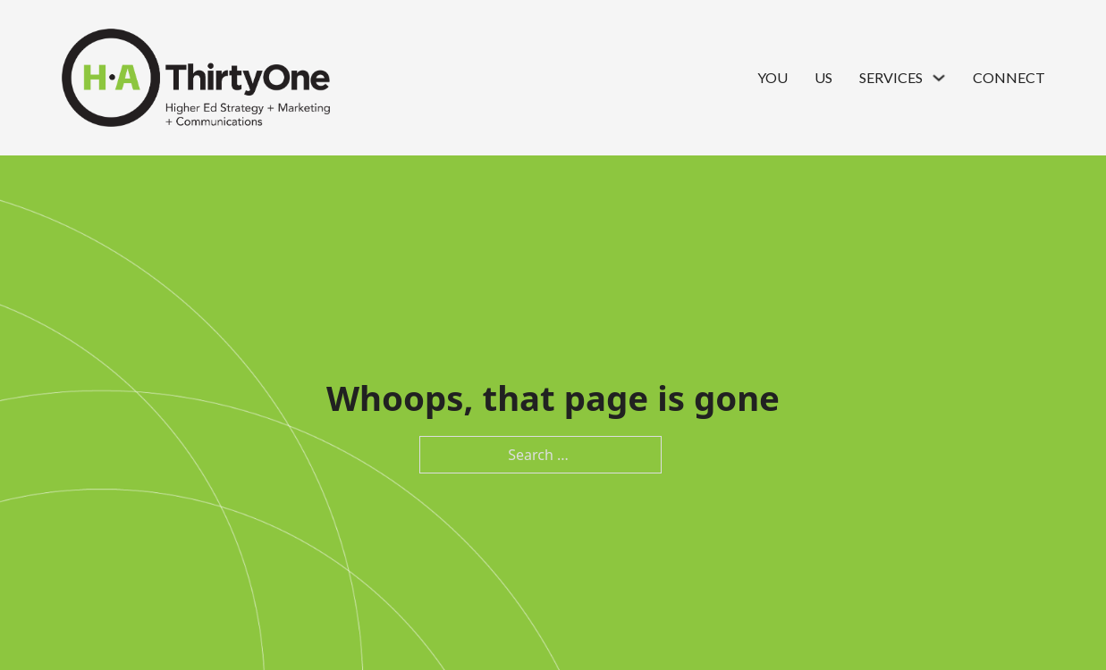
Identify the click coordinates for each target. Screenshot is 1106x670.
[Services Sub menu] (939, 78)
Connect (1009, 77)
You (772, 77)
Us (823, 77)
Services (891, 77)
